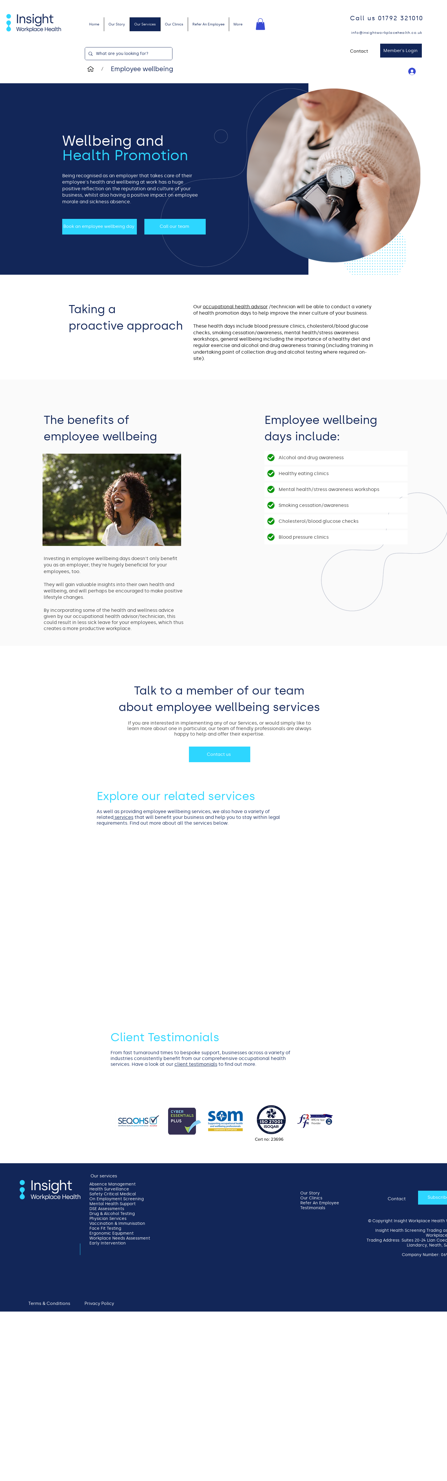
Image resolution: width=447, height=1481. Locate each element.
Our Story (310, 1193)
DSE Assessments (106, 1208)
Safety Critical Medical (112, 1194)
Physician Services (107, 1218)
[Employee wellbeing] (142, 69)
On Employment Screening (113, 1198)
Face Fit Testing (105, 1228)
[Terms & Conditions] (50, 1303)
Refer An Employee (319, 1203)
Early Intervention (107, 1243)
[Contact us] (219, 754)
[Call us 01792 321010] (387, 18)
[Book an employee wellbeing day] (99, 226)
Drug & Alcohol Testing (112, 1213)
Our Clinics (311, 1198)
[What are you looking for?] (128, 53)
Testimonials (312, 1207)
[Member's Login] (401, 51)
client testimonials (195, 1064)
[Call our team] (175, 226)
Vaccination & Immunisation (113, 1223)
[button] (260, 24)
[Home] (90, 69)
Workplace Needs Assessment (113, 1238)
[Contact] (359, 51)
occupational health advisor (235, 306)
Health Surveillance (109, 1189)
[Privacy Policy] (99, 1303)
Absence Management (112, 1184)
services (123, 817)
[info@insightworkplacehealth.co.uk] (387, 33)
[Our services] (104, 1176)
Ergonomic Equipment (111, 1233)
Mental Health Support (112, 1203)
